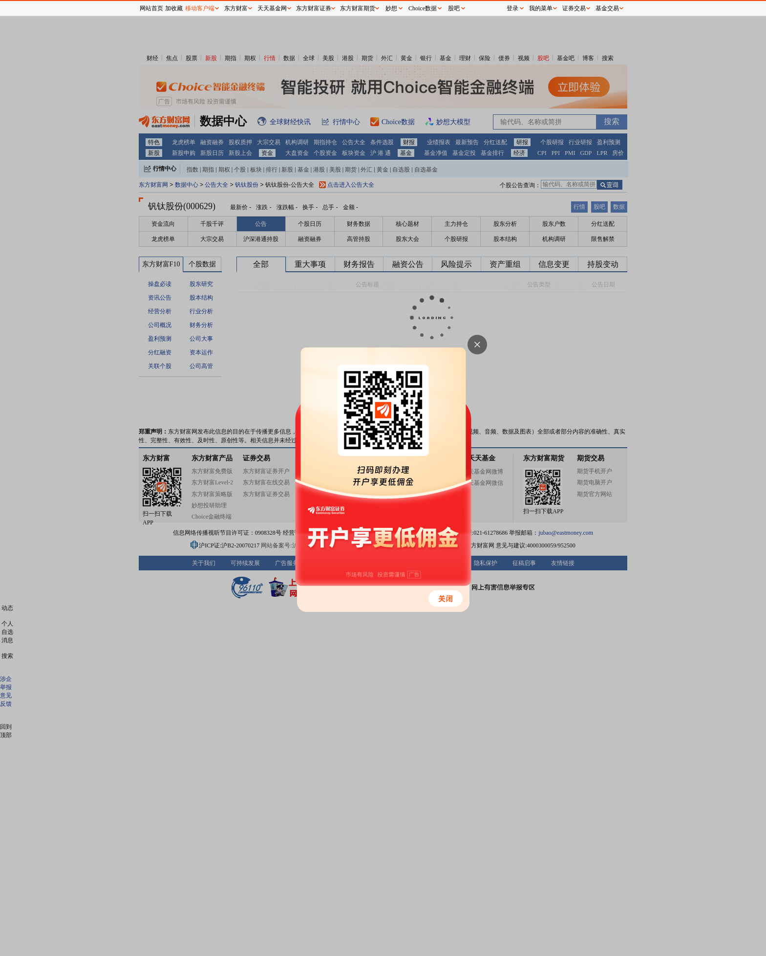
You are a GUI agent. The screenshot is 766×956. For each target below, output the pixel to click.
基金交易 (607, 8)
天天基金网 (272, 8)
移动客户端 (199, 8)
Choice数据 (422, 8)
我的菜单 (541, 8)
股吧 (454, 8)
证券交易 (574, 8)
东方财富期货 (357, 8)
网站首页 (151, 8)
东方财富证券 (313, 8)
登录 (512, 8)
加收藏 (174, 8)
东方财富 (236, 8)
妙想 (391, 8)
